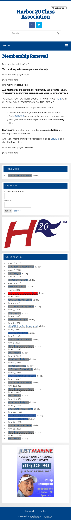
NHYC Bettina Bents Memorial (23, 326)
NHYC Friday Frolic (17, 286)
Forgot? (16, 210)
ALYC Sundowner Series (20, 175)
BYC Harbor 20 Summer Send (23, 293)
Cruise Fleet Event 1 (18, 419)
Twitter (42, 511)
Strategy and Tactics (18, 333)
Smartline (48, 516)
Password (9, 200)
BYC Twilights (14, 273)
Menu (6, 45)
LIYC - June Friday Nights (20, 369)
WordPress (34, 516)
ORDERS (19, 116)
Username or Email (14, 191)
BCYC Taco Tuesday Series (21, 266)
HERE (59, 98)
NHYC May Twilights (18, 280)
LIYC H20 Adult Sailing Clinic (22, 376)
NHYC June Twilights (18, 359)
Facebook (29, 511)
